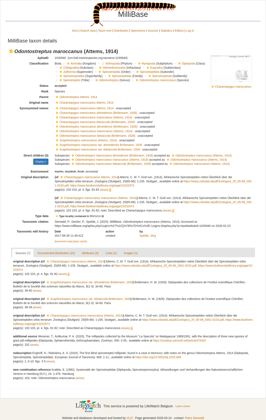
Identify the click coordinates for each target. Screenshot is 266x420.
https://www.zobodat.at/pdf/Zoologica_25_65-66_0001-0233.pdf (155, 265)
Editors (179, 30)
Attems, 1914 (76, 97)
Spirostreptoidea (71, 76)
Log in (190, 30)
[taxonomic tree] (63, 241)
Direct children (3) (36, 155)
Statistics (166, 30)
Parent (43, 97)
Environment (39, 171)
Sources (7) (22, 253)
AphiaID (42, 58)
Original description (34, 177)
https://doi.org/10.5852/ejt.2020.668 (158, 357)
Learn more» (182, 406)
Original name (38, 102)
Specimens (138, 30)
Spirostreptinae (159, 76)
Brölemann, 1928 (98, 145)
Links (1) (111, 253)
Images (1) (131, 253)
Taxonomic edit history (32, 231)
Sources (153, 30)
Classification (39, 63)
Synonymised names (34, 108)
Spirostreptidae (119, 76)
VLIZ (130, 418)
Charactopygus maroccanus (233, 86)
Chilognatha (68, 67)
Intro (75, 30)
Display (41, 161)
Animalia (74, 63)
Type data (41, 216)
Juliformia (67, 71)
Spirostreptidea (147, 71)
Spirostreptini (69, 80)
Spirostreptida (108, 71)
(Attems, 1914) (93, 117)
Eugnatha (154, 67)
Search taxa (88, 30)
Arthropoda (110, 63)
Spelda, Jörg (147, 235)
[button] (11, 51)
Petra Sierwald (194, 418)
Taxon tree (105, 30)
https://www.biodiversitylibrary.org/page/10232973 (102, 185)
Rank (44, 91)
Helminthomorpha (112, 67)
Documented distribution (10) (56, 253)
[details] (104, 189)
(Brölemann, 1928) (96, 112)
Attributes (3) (90, 253)
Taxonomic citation (35, 221)
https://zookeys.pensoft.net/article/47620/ (179, 340)
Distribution (121, 30)
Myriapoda (146, 63)
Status (43, 85)
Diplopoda (186, 63)
